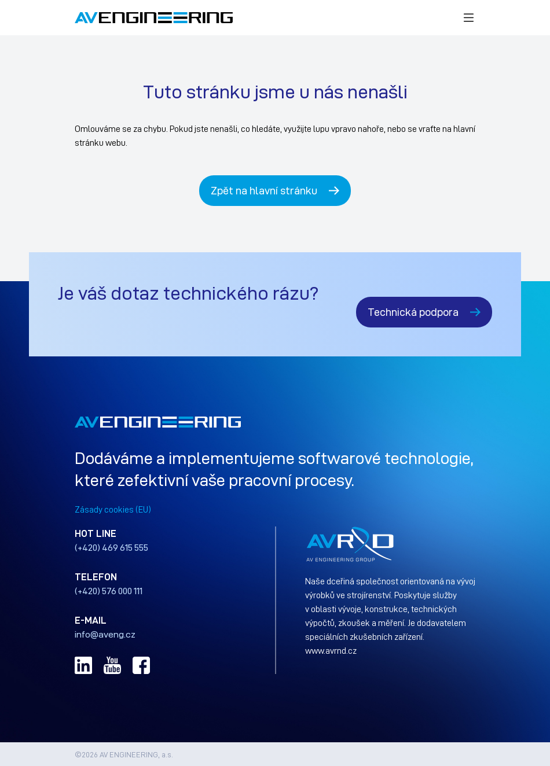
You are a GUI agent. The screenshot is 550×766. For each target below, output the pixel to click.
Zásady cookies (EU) (113, 509)
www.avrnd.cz (331, 650)
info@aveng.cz (105, 634)
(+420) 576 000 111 (108, 590)
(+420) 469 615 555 (111, 547)
